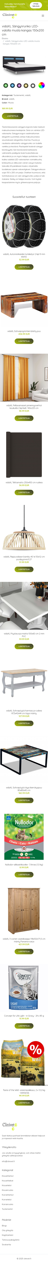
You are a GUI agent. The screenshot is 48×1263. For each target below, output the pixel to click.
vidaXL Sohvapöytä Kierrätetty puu (24, 331)
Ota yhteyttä (7, 1230)
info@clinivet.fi (8, 1161)
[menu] (43, 16)
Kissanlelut (6, 1185)
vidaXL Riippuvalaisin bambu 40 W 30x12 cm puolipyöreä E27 (24, 558)
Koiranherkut (7, 1195)
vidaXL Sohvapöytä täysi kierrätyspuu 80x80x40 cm (24, 789)
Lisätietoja (12, 116)
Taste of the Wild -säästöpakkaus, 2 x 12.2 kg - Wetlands (24, 1091)
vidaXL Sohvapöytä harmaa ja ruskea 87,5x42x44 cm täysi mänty (24, 712)
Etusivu (5, 38)
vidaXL (28, 95)
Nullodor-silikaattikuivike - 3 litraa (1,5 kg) (24, 864)
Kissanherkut (7, 1176)
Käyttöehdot (7, 1235)
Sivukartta (6, 1244)
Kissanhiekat (7, 1180)
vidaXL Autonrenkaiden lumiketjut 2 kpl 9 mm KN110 (24, 255)
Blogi (4, 1225)
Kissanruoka (7, 1190)
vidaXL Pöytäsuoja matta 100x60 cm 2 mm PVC (24, 635)
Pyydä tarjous (35, 5)
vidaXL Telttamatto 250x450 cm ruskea (24, 482)
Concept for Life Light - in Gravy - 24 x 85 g (24, 1015)
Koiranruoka (7, 1204)
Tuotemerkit (18, 95)
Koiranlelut (6, 1199)
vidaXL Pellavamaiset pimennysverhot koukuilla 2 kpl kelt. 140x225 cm (24, 406)
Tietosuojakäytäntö (10, 1240)
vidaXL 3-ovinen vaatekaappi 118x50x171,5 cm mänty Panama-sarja (24, 940)
